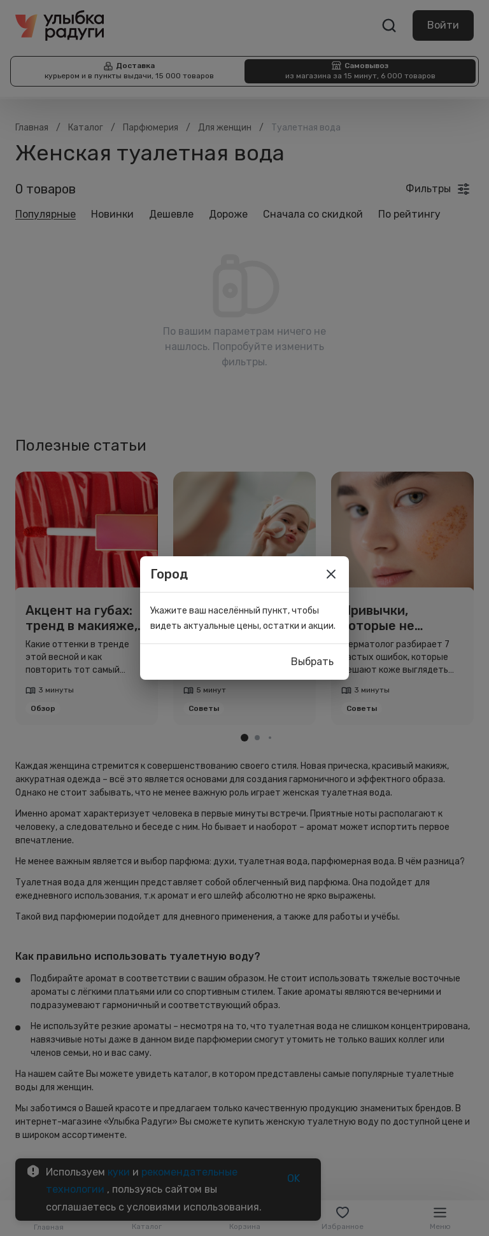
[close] (331, 574)
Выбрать (312, 662)
